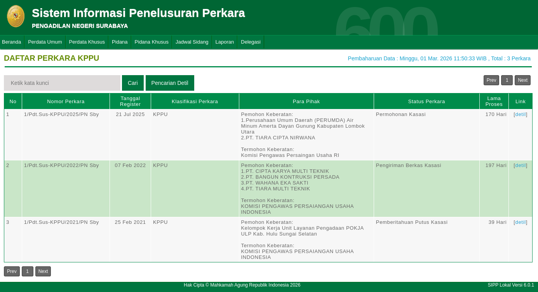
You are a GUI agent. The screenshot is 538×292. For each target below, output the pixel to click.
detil (520, 114)
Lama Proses (494, 101)
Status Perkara (426, 101)
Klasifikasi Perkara (195, 101)
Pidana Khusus (152, 42)
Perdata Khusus (87, 42)
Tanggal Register (130, 101)
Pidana (119, 42)
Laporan (225, 42)
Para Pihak (306, 101)
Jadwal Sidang (192, 42)
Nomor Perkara (66, 101)
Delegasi (251, 42)
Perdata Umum (45, 42)
